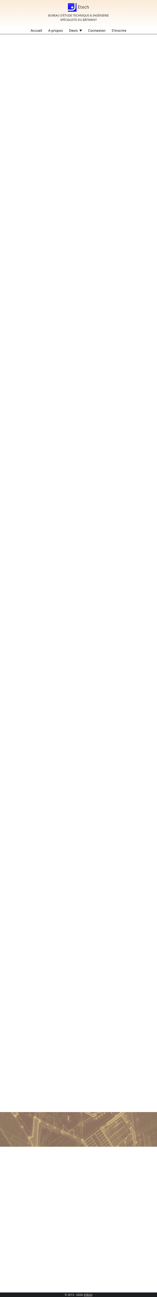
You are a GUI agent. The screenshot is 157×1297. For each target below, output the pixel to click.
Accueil (36, 30)
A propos (55, 30)
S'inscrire (119, 30)
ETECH (88, 1295)
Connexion (96, 30)
